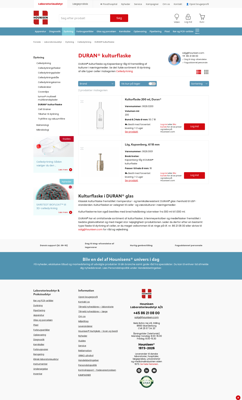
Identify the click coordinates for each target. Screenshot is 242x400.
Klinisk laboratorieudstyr (46, 359)
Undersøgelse (40, 368)
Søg (119, 18)
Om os (166, 4)
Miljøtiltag (83, 321)
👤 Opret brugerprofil (197, 4)
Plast (167, 31)
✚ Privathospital (108, 4)
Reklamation (85, 350)
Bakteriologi (42, 125)
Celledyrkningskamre (49, 82)
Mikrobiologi (42, 129)
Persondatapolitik (87, 365)
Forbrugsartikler (85, 31)
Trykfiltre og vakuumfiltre (51, 118)
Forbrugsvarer (40, 349)
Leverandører (85, 326)
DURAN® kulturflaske (50, 104)
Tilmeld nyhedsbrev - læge (93, 311)
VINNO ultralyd (85, 355)
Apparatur (40, 31)
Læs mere (65, 169)
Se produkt (131, 131)
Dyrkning (68, 31)
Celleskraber (44, 87)
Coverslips (43, 91)
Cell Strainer (44, 109)
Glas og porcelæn (106, 31)
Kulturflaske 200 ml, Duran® (143, 99)
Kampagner (152, 4)
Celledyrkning (43, 63)
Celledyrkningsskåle (48, 77)
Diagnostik (55, 31)
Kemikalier (124, 31)
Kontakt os (84, 301)
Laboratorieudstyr (50, 4)
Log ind (164, 124)
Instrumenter (40, 363)
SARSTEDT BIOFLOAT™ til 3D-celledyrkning (51, 206)
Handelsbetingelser (88, 360)
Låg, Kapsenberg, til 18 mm (142, 144)
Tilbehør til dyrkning (48, 114)
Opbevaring (140, 31)
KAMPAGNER (84, 375)
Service (138, 4)
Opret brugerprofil (88, 296)
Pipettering (156, 31)
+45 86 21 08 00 (146, 313)
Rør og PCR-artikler (183, 31)
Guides (82, 340)
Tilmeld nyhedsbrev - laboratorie (96, 306)
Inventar (37, 373)
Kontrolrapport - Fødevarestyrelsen (97, 370)
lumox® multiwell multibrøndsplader (48, 98)
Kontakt (178, 4)
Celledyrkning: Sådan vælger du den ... (49, 163)
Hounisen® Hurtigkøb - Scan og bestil (98, 331)
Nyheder (125, 4)
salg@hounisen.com (193, 52)
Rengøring (38, 354)
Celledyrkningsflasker (49, 68)
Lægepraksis (80, 4)
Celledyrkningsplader (49, 72)
